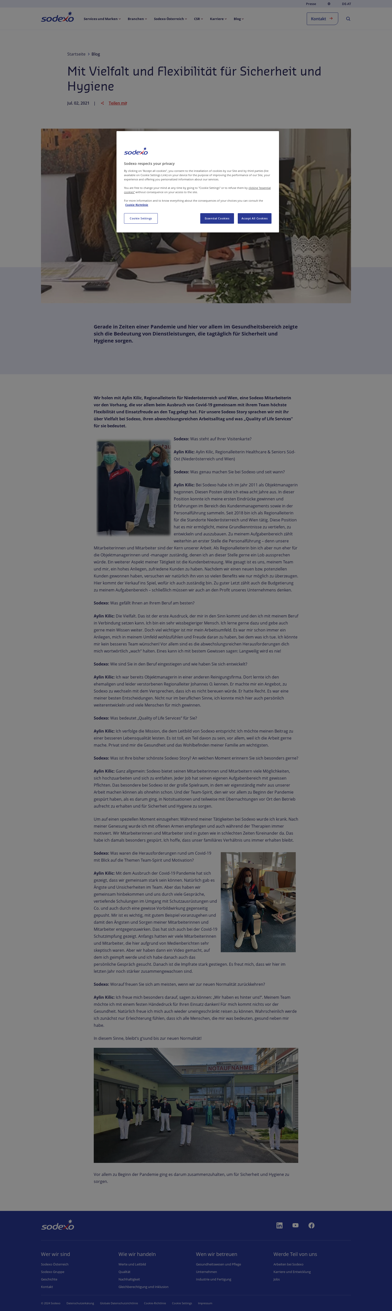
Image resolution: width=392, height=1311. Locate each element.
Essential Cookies (217, 218)
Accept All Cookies (255, 218)
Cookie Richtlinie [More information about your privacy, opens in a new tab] (136, 205)
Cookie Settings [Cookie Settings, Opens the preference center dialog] (141, 218)
